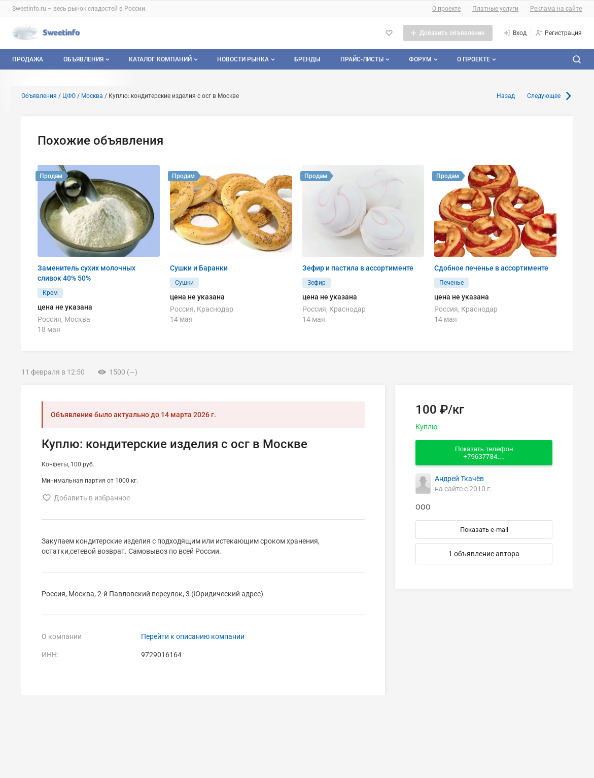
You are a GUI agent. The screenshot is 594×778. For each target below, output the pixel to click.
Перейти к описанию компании (192, 636)
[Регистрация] (558, 33)
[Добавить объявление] (448, 33)
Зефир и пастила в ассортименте (357, 268)
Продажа (27, 59)
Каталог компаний (164, 59)
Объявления (87, 59)
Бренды (307, 59)
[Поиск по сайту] (577, 59)
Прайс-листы (366, 59)
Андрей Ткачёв (459, 479)
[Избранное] (389, 33)
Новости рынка (247, 59)
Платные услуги (495, 8)
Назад (506, 95)
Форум (424, 59)
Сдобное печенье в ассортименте (491, 268)
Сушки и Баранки (199, 268)
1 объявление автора (483, 554)
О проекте (446, 8)
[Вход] (515, 33)
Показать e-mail (484, 529)
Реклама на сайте (556, 8)
